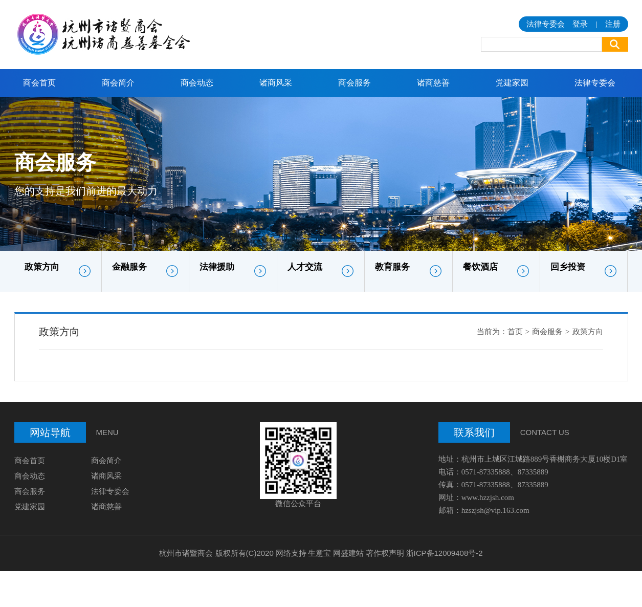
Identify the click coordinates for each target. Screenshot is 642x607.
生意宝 (319, 553)
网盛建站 (348, 553)
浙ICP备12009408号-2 (444, 553)
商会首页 (39, 82)
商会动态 (197, 82)
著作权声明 (385, 553)
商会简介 (118, 82)
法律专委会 (594, 82)
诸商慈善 (433, 82)
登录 (580, 24)
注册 (613, 24)
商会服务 (354, 82)
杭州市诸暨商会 (186, 553)
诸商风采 (275, 82)
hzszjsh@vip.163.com (495, 510)
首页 (515, 332)
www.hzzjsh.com (487, 497)
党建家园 (512, 82)
